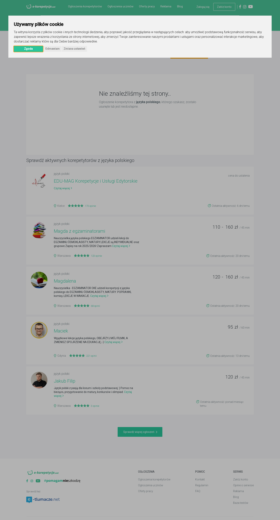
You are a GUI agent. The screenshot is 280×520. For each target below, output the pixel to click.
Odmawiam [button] (52, 48)
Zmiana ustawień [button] (74, 48)
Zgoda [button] (28, 48)
